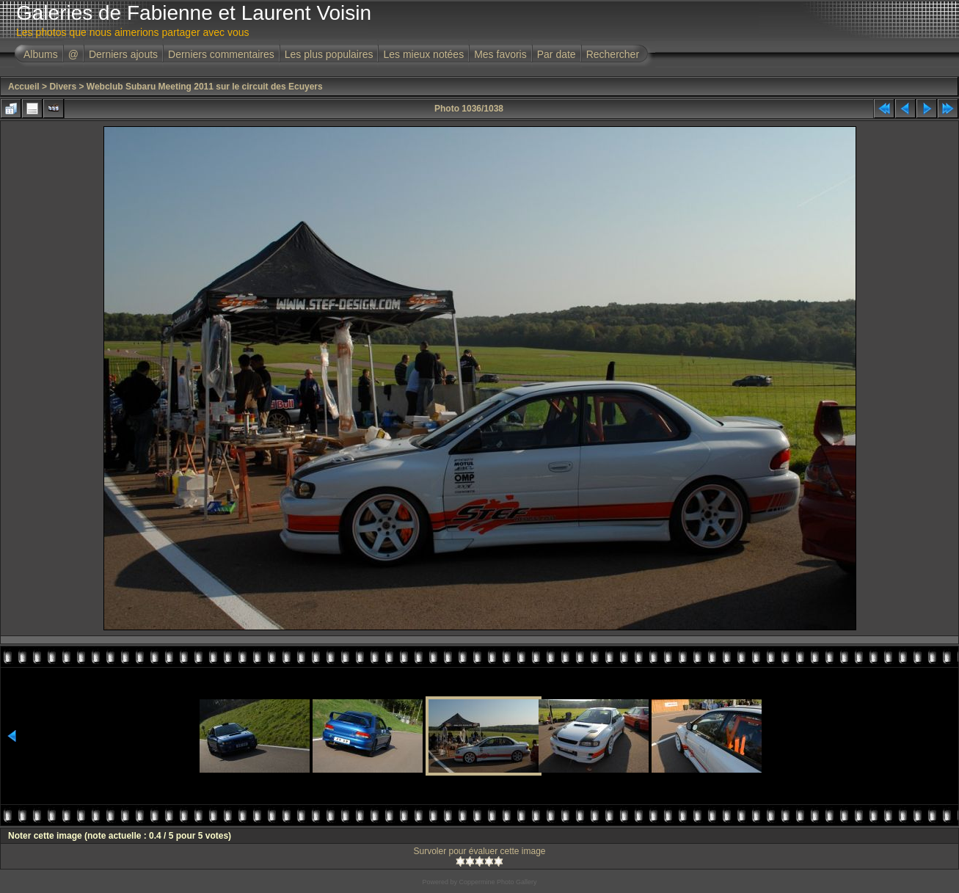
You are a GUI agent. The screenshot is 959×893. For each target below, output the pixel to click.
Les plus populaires (329, 54)
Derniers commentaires (221, 54)
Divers (62, 86)
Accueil (24, 86)
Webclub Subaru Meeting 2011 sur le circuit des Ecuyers (205, 86)
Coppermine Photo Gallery (497, 882)
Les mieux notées (423, 54)
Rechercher (612, 54)
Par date (556, 54)
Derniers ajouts (123, 54)
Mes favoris (500, 54)
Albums (40, 54)
